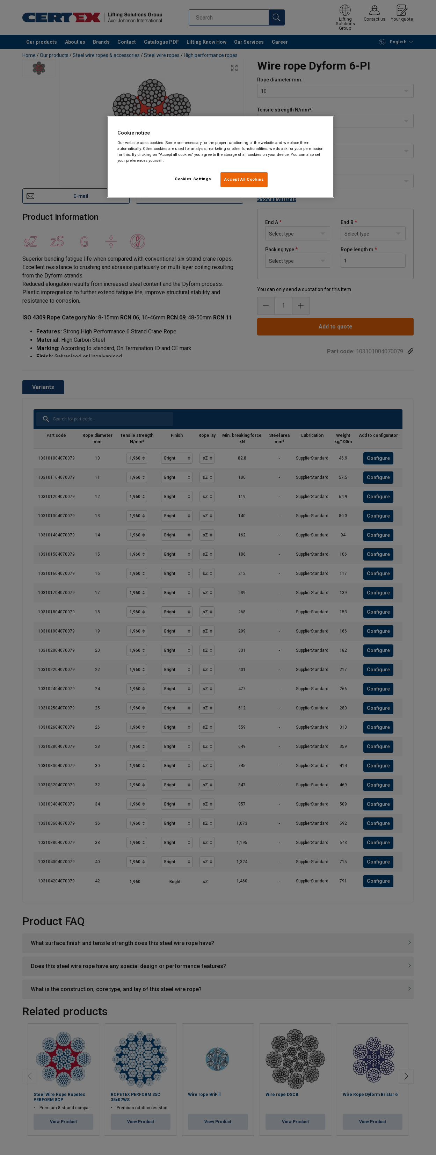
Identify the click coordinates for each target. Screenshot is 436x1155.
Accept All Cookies (244, 179)
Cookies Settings (193, 178)
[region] (220, 157)
